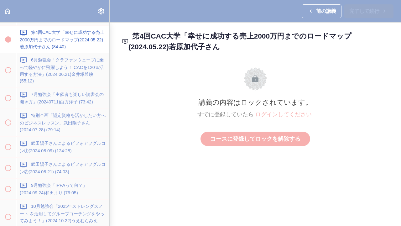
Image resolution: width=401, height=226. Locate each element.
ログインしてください (283, 114)
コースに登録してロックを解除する (255, 139)
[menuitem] (101, 11)
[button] (8, 11)
